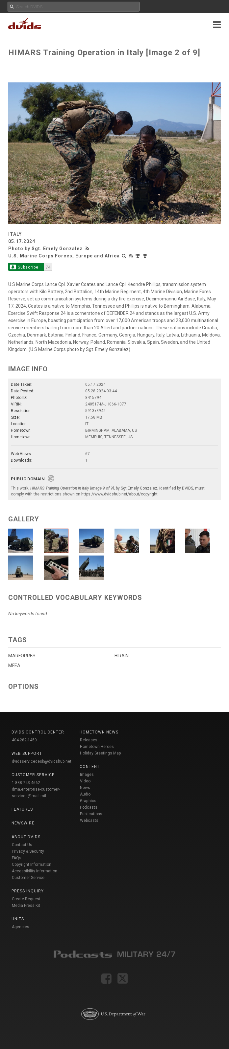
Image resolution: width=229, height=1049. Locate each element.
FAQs (16, 858)
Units (18, 919)
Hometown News (99, 732)
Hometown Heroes (97, 746)
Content (90, 766)
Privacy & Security (28, 851)
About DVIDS (26, 837)
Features (22, 809)
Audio (85, 794)
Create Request (26, 899)
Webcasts (89, 820)
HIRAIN (121, 655)
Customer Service (28, 877)
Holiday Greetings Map (100, 753)
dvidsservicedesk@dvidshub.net (41, 761)
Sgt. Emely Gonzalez (57, 248)
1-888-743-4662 (26, 782)
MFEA (14, 665)
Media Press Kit (26, 905)
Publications (91, 814)
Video (85, 781)
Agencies (20, 927)
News (85, 787)
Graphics (88, 800)
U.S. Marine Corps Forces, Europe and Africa (64, 255)
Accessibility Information (34, 871)
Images (87, 774)
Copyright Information (31, 864)
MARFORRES (22, 655)
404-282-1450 (24, 740)
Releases (88, 740)
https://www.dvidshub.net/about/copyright (119, 494)
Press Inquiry (28, 891)
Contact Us (22, 844)
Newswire (23, 823)
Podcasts (88, 807)
